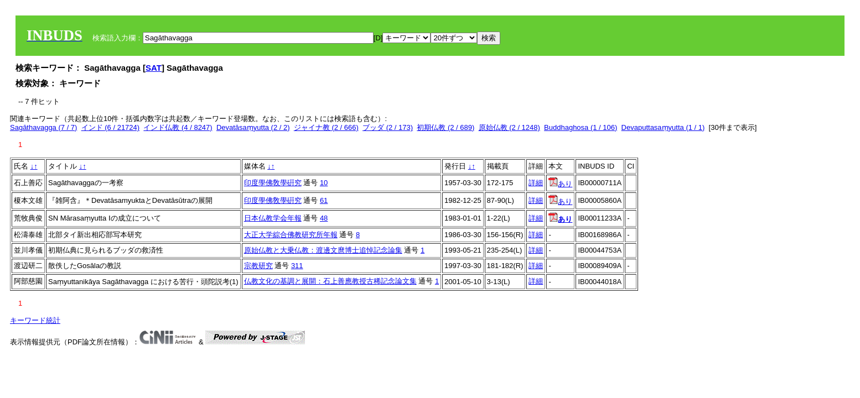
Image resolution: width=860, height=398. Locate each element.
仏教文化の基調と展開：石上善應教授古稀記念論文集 (330, 281)
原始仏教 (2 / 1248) (509, 127)
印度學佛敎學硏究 (273, 183)
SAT (154, 67)
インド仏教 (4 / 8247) (177, 127)
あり (560, 184)
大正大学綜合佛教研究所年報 (291, 235)
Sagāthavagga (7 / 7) (43, 127)
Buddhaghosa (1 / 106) (580, 127)
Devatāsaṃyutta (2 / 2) (253, 127)
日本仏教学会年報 (273, 218)
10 (324, 183)
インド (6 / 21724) (110, 127)
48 (324, 218)
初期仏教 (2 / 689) (445, 127)
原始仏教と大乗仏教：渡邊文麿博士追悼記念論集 (323, 250)
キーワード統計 (35, 320)
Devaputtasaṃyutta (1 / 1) (663, 127)
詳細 (536, 183)
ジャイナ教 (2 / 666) (326, 127)
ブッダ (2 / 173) (387, 127)
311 (297, 265)
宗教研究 (258, 265)
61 (324, 200)
